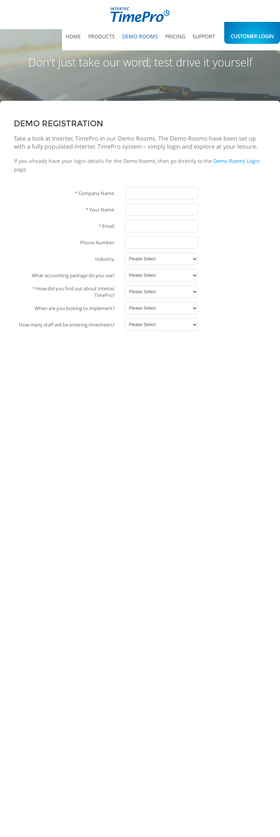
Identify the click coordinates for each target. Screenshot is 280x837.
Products (101, 36)
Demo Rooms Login (236, 160)
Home (73, 36)
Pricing (175, 36)
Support (203, 36)
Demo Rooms (140, 36)
